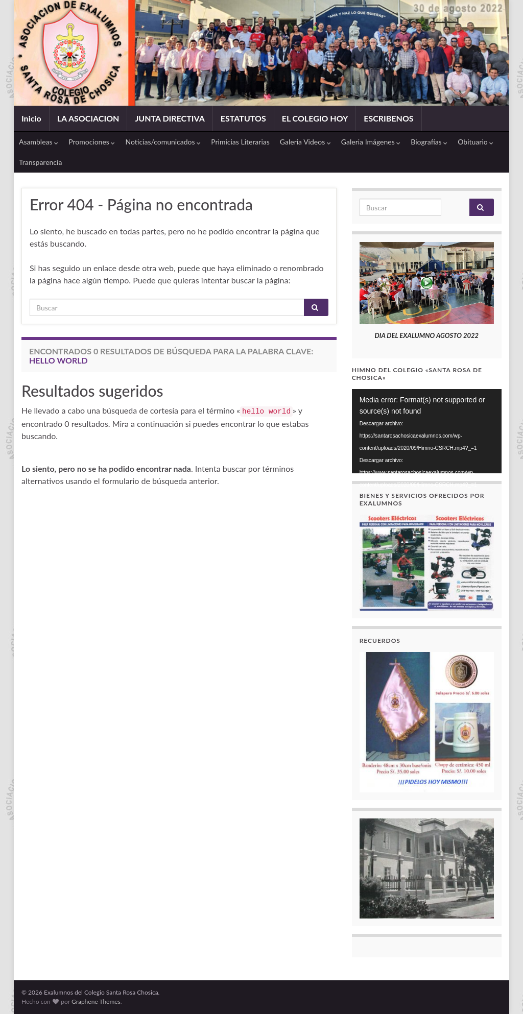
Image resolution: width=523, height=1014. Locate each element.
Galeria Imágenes (371, 141)
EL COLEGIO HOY (315, 118)
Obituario (475, 141)
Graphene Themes (96, 1001)
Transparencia (40, 162)
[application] (427, 431)
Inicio (31, 118)
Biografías (429, 141)
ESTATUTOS (243, 118)
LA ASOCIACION (88, 118)
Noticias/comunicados (163, 141)
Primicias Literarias (240, 141)
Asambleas (38, 141)
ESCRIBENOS (388, 118)
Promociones (91, 141)
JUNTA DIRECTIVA (169, 118)
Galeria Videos (305, 141)
